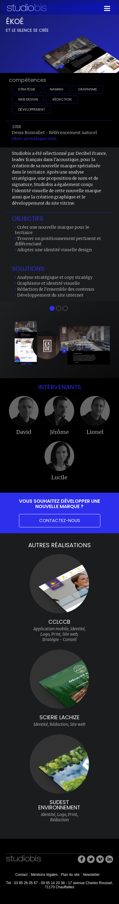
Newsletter (91, 875)
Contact (21, 875)
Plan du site (70, 875)
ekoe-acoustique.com (34, 138)
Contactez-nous (59, 520)
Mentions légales (44, 875)
